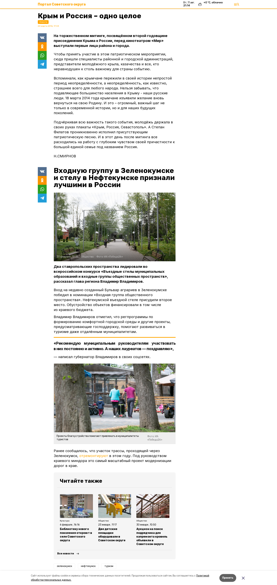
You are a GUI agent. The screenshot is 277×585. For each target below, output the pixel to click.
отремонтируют (94, 456)
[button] (115, 227)
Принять (227, 577)
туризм (108, 566)
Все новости (65, 553)
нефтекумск (88, 566)
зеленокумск (64, 566)
